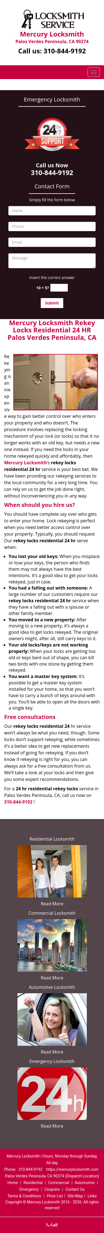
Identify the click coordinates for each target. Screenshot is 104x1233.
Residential (33, 1182)
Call (52, 1224)
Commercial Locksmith (52, 913)
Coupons (52, 1189)
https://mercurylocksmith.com (72, 1169)
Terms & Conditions (24, 1196)
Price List (55, 1196)
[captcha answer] (59, 288)
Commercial (58, 1182)
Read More (52, 904)
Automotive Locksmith (52, 987)
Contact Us (75, 1189)
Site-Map (75, 1196)
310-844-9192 (65, 50)
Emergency (29, 1189)
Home (12, 1182)
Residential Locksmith (52, 839)
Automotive (85, 1182)
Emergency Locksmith (52, 1061)
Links (92, 1196)
